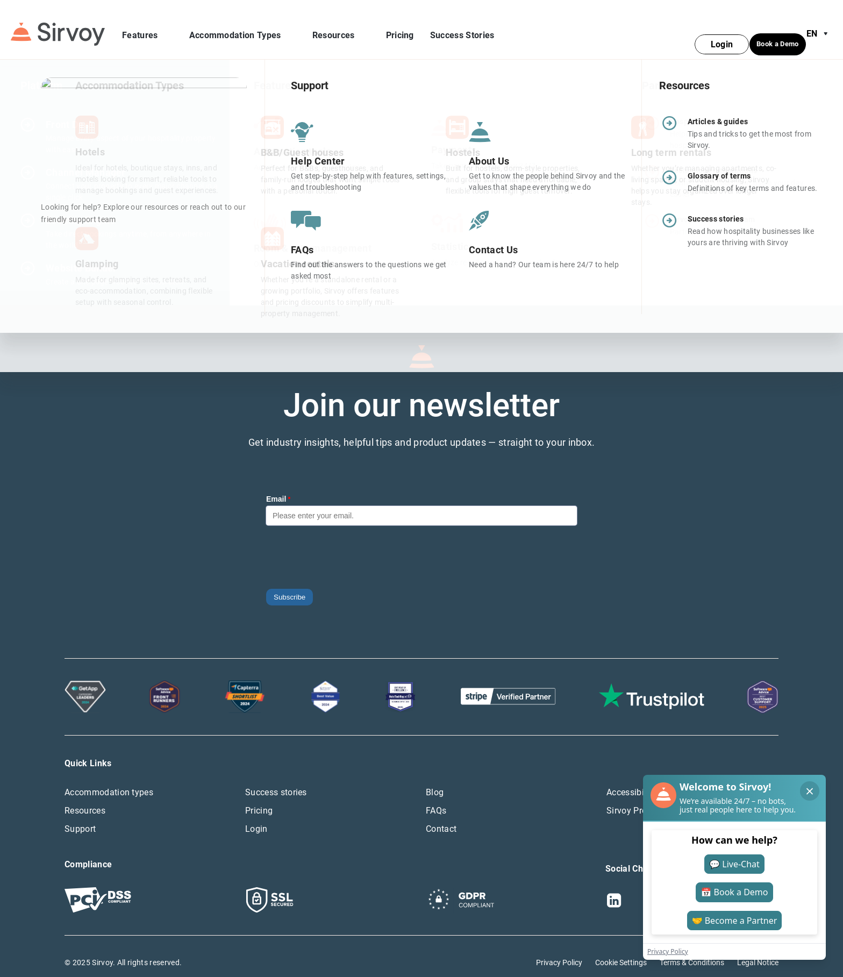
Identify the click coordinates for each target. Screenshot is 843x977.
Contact (441, 816)
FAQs (436, 798)
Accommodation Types (242, 29)
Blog (435, 779)
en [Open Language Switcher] (819, 28)
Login (256, 816)
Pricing (400, 29)
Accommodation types (109, 779)
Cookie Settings (621, 949)
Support (80, 816)
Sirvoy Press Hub (640, 798)
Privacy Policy (559, 949)
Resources (341, 29)
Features (147, 29)
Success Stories (462, 29)
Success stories (276, 779)
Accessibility (631, 779)
